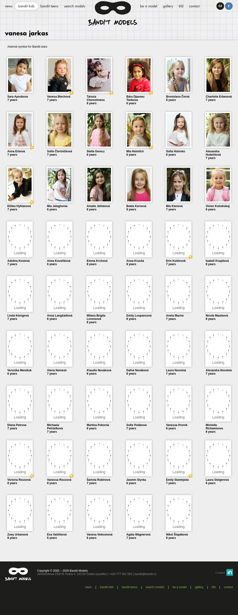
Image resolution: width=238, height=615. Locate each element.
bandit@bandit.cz (145, 574)
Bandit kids (107, 587)
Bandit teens (129, 587)
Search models (155, 587)
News (88, 587)
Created (220, 572)
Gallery (199, 587)
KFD (213, 587)
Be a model (180, 587)
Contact (228, 587)
